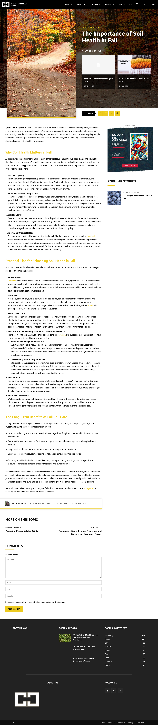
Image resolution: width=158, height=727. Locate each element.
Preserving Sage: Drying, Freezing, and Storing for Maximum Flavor (80, 533)
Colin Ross (20, 503)
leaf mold (92, 236)
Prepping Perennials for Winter (22, 532)
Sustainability (90, 27)
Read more (89, 86)
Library (130, 725)
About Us (111, 725)
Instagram (88, 488)
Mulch (90, 305)
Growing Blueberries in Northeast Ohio (134, 198)
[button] (137, 4)
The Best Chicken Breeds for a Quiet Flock (97, 80)
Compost (12, 280)
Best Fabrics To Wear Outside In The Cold (130, 80)
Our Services (121, 725)
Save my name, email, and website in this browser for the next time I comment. (37, 604)
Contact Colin (140, 725)
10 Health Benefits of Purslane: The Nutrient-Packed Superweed (85, 639)
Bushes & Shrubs (132, 193)
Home (104, 725)
